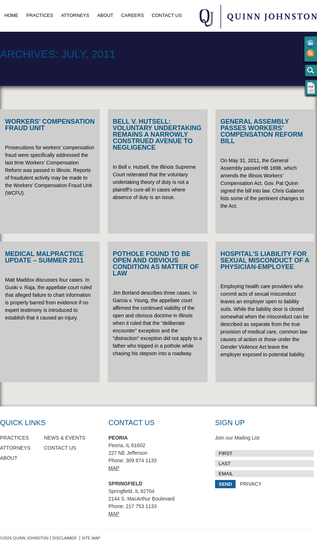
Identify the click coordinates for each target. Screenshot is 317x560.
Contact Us (167, 15)
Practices (39, 15)
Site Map (91, 538)
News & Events (64, 438)
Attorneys (75, 15)
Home (11, 15)
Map (113, 468)
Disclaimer (64, 538)
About (105, 15)
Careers (132, 15)
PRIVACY (251, 484)
